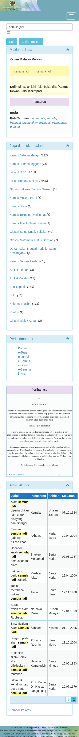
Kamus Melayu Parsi (23, 197)
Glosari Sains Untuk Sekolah (28, 231)
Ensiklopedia (18, 286)
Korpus (22, 348)
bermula (15, 122)
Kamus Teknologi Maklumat (28, 214)
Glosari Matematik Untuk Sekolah (32, 240)
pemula (15, 126)
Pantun (14, 312)
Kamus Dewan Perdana (25, 261)
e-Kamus (24, 361)
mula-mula (38, 118)
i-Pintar (22, 373)
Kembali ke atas (20, 710)
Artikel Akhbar (19, 270)
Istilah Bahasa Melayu (24, 181)
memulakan (29, 122)
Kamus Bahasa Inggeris (25, 164)
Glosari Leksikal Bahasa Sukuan (31, 189)
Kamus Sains (18, 206)
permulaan (59, 122)
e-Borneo (24, 365)
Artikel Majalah (19, 278)
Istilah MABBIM (20, 172)
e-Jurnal (23, 356)
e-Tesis (22, 352)
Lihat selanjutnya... (17, 474)
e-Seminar (25, 369)
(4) (59, 474)
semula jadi (21, 71)
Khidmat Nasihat (20, 303)
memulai (45, 122)
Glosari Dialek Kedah (23, 320)
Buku (13, 295)
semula (51, 118)
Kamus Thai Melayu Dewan (28, 223)
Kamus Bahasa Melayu (25, 155)
